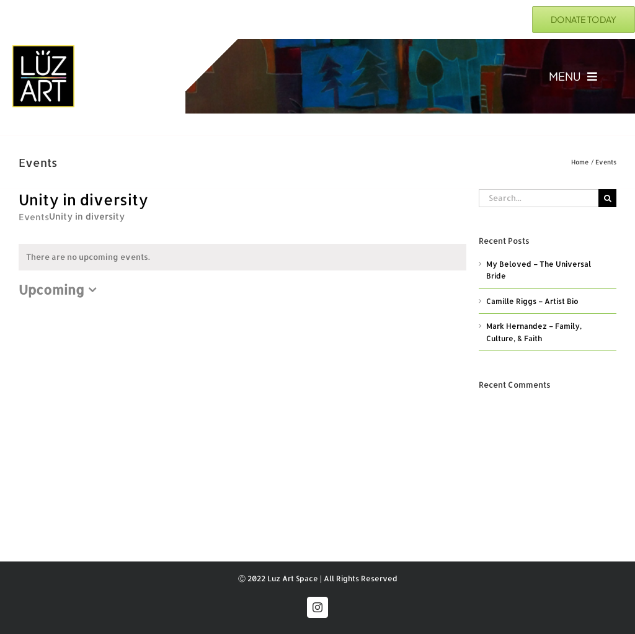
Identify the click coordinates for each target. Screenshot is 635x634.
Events (34, 217)
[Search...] (538, 198)
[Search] (607, 198)
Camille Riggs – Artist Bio (532, 301)
